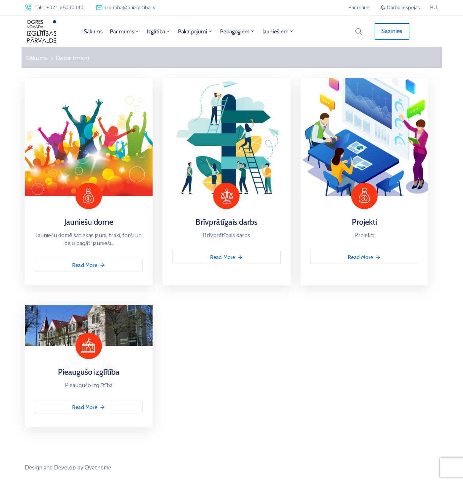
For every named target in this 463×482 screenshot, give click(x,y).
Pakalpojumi (195, 31)
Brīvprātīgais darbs (226, 222)
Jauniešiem (278, 31)
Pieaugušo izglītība (88, 372)
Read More (88, 265)
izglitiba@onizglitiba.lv (130, 7)
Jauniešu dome (88, 222)
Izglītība (159, 31)
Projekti (364, 222)
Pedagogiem (237, 31)
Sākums (93, 31)
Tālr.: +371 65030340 (58, 7)
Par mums (125, 31)
